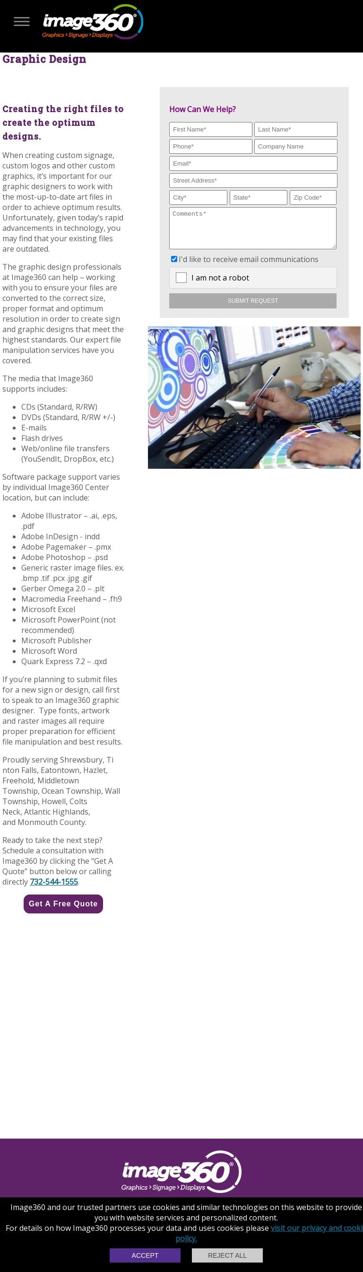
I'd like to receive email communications (249, 266)
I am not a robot (220, 285)
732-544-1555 (54, 882)
